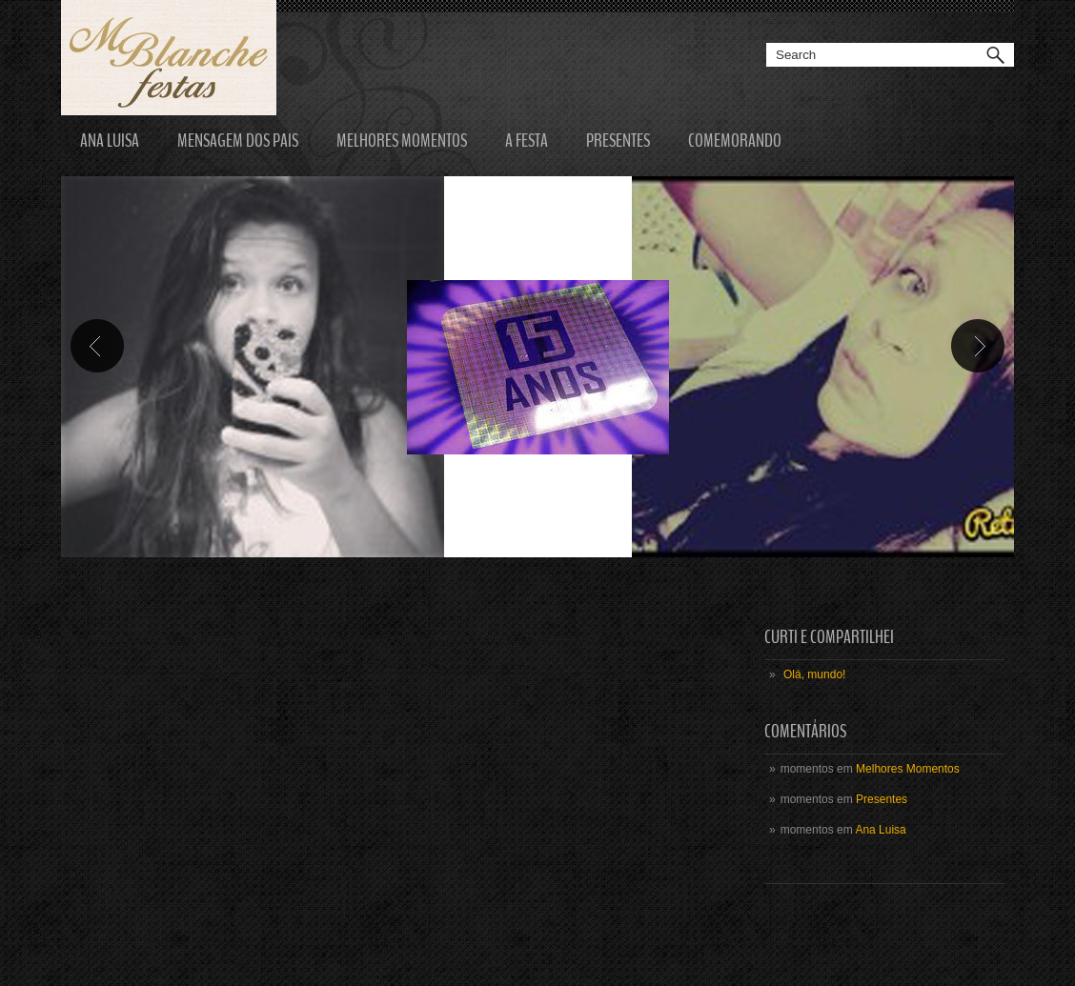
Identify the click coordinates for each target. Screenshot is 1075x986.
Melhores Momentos (401, 140)
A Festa (526, 140)
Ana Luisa (109, 140)
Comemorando (734, 140)
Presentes (618, 140)
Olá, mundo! (814, 674)
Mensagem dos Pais (237, 140)
